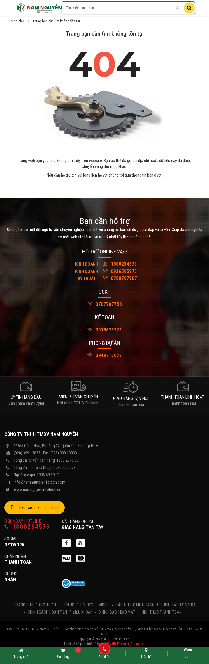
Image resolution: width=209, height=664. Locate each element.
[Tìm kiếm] (189, 7)
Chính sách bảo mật (117, 612)
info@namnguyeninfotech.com (39, 482)
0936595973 (104, 271)
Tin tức (86, 605)
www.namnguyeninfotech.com (39, 489)
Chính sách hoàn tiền (47, 612)
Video (104, 605)
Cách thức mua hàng (134, 605)
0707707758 (104, 304)
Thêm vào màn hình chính (34, 508)
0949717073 (104, 355)
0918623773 (104, 329)
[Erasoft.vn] (137, 644)
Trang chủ (16, 21)
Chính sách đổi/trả (178, 605)
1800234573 (104, 263)
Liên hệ (68, 605)
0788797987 (104, 278)
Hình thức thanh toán (161, 612)
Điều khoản (83, 612)
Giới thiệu (47, 605)
